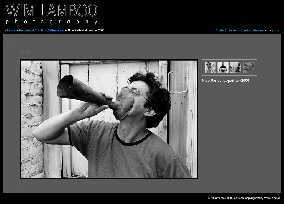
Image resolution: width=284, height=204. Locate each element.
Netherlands (56, 30)
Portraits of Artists (31, 30)
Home (11, 30)
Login (272, 30)
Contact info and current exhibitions (239, 30)
